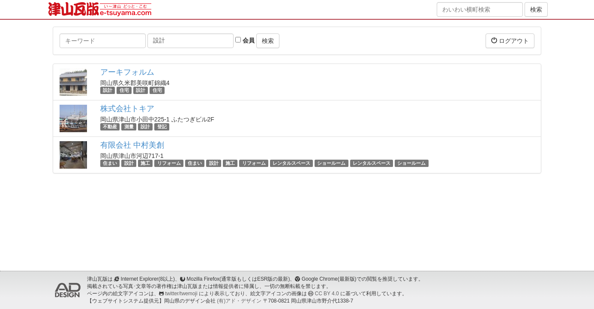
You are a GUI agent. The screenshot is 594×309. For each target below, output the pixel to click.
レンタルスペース (291, 163)
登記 (162, 126)
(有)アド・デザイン (239, 301)
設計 (107, 90)
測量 (129, 126)
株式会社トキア (127, 108)
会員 (245, 40)
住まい (110, 163)
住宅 (124, 90)
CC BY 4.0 (327, 294)
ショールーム (331, 163)
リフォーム (169, 163)
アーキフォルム (127, 72)
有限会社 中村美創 (132, 145)
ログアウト (510, 40)
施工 (145, 163)
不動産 (110, 126)
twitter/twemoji (181, 294)
